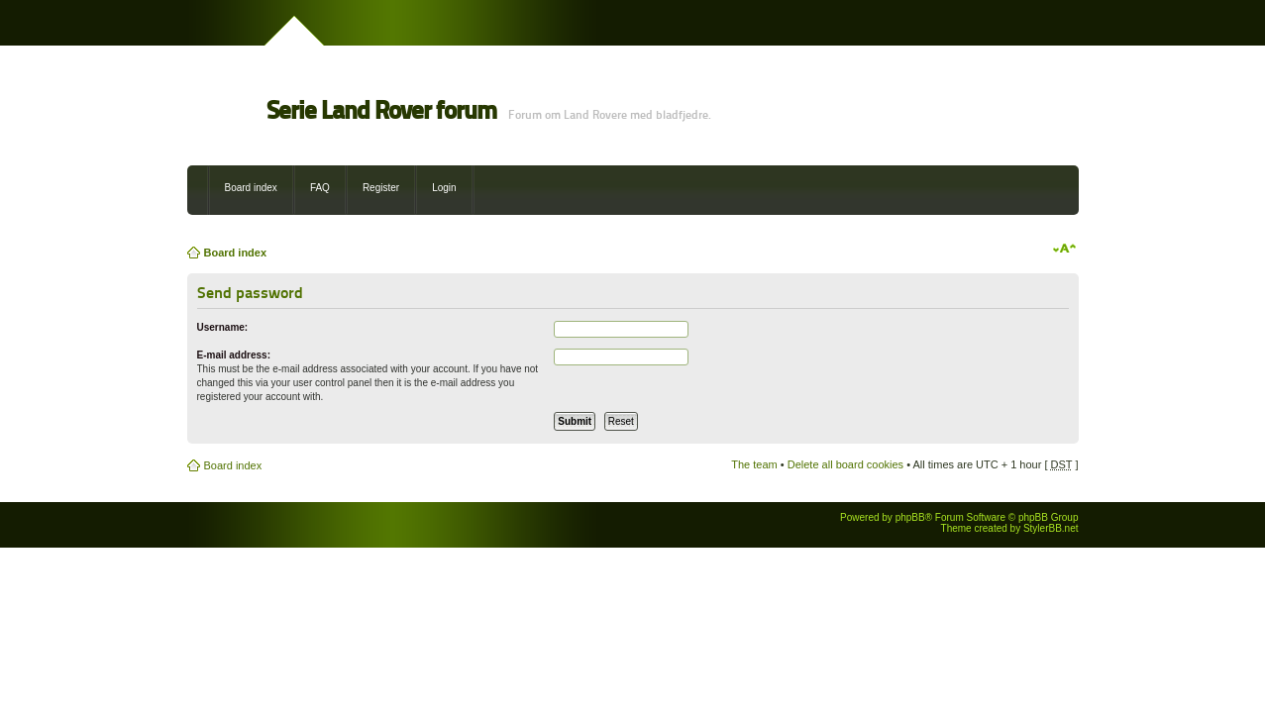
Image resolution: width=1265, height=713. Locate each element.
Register (381, 187)
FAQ (320, 187)
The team (754, 464)
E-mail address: (233, 355)
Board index (251, 187)
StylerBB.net (1051, 528)
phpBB (910, 517)
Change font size (1064, 248)
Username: (223, 327)
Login (444, 187)
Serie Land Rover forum (381, 110)
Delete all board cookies (845, 464)
